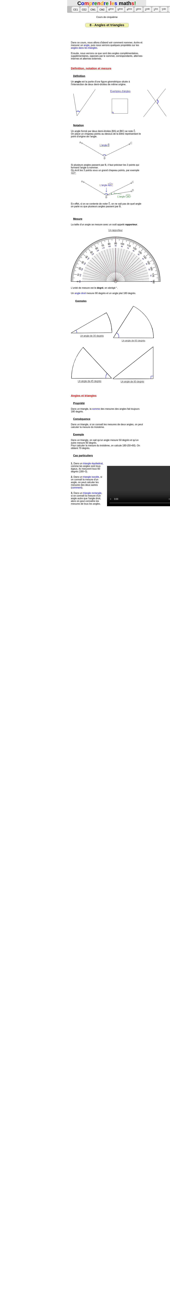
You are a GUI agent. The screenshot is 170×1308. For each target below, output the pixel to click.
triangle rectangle (92, 493)
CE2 (84, 9)
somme (96, 409)
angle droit (80, 293)
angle (86, 45)
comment (76, 487)
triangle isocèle (91, 477)
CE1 (75, 9)
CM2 (101, 9)
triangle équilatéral (93, 463)
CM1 (93, 9)
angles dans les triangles (84, 48)
